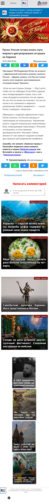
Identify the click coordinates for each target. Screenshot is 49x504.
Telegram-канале (28, 149)
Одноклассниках (12, 154)
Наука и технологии (39, 202)
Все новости (38, 175)
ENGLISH (13, 3)
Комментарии (41, 61)
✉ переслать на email (13, 175)
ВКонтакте (29, 152)
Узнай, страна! (41, 278)
